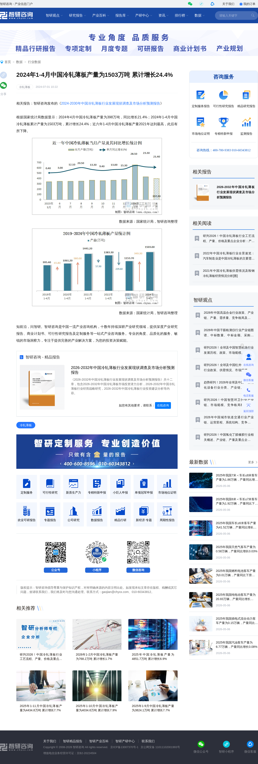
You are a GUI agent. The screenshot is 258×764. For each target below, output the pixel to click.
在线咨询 (163, 405)
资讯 (163, 15)
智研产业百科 (99, 741)
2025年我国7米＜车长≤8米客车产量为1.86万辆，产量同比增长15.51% (237, 480)
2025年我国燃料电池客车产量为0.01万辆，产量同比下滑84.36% (236, 575)
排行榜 (182, 15)
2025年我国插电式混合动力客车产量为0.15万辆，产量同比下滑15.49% (237, 623)
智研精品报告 (72, 741)
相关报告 (202, 171)
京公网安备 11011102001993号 (160, 747)
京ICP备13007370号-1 (124, 747)
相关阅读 (202, 223)
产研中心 (143, 15)
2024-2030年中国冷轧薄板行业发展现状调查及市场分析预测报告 (110, 103)
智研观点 (54, 15)
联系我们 (148, 741)
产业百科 (100, 15)
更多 (251, 462)
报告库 (122, 15)
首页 (8, 62)
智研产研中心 (125, 741)
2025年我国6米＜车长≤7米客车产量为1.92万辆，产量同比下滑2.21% (237, 503)
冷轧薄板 (24, 87)
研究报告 (77, 15)
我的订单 (247, 4)
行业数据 (34, 62)
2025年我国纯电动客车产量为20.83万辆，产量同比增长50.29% (236, 599)
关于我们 (228, 4)
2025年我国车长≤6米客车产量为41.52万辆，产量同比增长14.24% (236, 527)
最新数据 (198, 462)
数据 (200, 15)
